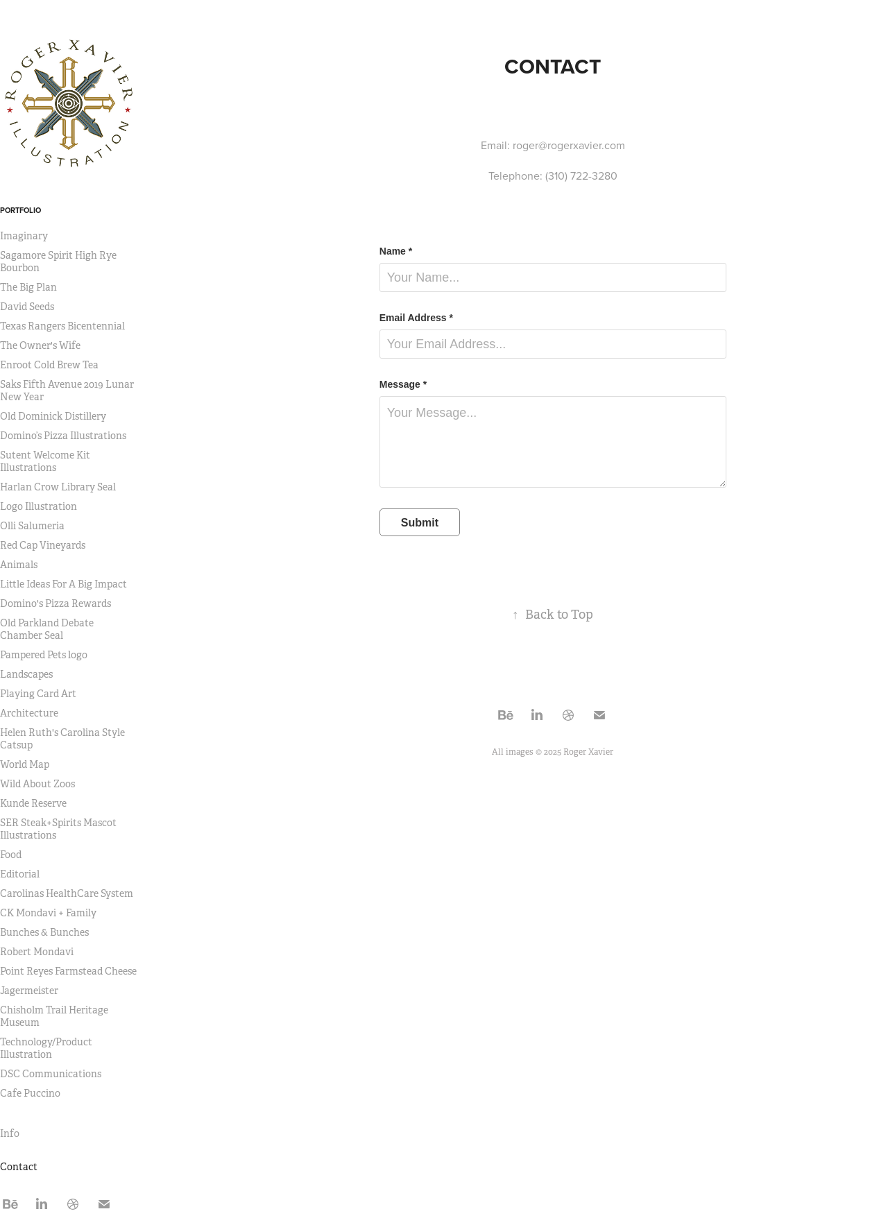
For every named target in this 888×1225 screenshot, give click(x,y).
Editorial (20, 874)
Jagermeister (29, 990)
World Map (24, 764)
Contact (18, 1166)
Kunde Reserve (33, 803)
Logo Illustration (38, 506)
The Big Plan (28, 287)
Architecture (29, 713)
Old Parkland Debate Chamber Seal (47, 629)
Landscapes (26, 674)
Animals (18, 564)
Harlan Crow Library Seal (58, 487)
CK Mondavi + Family (48, 913)
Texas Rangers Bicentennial (62, 326)
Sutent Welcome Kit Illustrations (45, 461)
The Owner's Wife (40, 345)
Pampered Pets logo (43, 655)
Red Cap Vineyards (42, 545)
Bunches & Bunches (44, 932)
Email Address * (416, 318)
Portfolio (20, 210)
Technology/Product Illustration (46, 1048)
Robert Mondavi (37, 951)
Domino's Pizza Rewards (55, 603)
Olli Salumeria (32, 526)
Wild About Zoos (37, 784)
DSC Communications (50, 1074)
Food (11, 854)
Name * (395, 251)
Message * (403, 384)
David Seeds (27, 306)
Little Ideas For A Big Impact (63, 584)
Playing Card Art (38, 693)
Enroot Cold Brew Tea (49, 365)
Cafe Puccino (30, 1093)
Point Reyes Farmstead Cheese (68, 971)
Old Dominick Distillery (53, 416)
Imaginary (24, 236)
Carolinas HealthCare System (66, 893)
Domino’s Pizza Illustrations (63, 435)
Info (9, 1133)
